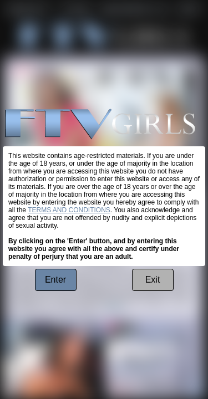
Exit (152, 279)
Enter (55, 279)
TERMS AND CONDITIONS (69, 210)
